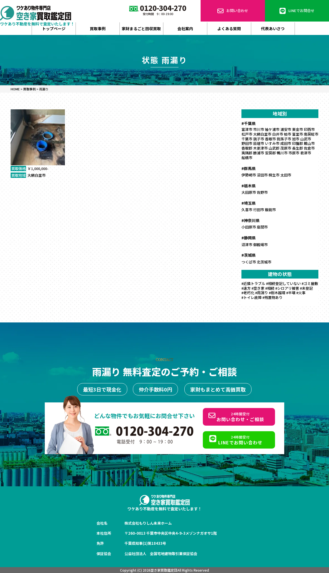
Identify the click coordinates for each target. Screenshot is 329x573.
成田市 (285, 143)
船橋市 (246, 157)
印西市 (309, 129)
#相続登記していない (283, 283)
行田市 (258, 209)
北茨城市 (264, 262)
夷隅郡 (246, 152)
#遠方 (246, 288)
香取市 (270, 139)
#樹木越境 (277, 292)
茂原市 (285, 148)
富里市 (297, 134)
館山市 (309, 143)
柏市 (287, 134)
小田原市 (248, 227)
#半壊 (290, 292)
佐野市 (262, 192)
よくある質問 (229, 28)
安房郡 (270, 152)
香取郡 (246, 148)
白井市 (277, 134)
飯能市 (270, 209)
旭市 (295, 139)
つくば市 (248, 262)
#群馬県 (248, 168)
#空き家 (258, 288)
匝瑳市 (258, 143)
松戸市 (246, 134)
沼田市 (262, 175)
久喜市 (246, 209)
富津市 (246, 129)
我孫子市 (284, 139)
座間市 (262, 227)
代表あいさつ (273, 28)
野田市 (246, 143)
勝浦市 (258, 152)
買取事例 (97, 28)
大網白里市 (36, 175)
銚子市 (258, 139)
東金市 (297, 129)
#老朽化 (247, 292)
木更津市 (260, 148)
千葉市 (246, 139)
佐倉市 (309, 148)
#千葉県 (248, 123)
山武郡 (274, 148)
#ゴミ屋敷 (310, 283)
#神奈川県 (250, 220)
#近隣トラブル (253, 283)
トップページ (53, 28)
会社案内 (185, 28)
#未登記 (306, 288)
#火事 (301, 292)
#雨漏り (261, 292)
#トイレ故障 (251, 297)
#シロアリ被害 (287, 288)
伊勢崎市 (248, 175)
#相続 (269, 288)
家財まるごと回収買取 (141, 28)
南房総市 (311, 134)
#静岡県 (248, 237)
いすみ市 (272, 143)
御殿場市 (260, 244)
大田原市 (248, 192)
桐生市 (274, 175)
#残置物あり (272, 297)
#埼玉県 (248, 203)
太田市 (285, 175)
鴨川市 (282, 152)
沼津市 (246, 244)
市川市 (258, 129)
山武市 (305, 139)
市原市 (293, 152)
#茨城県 (248, 255)
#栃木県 (248, 185)
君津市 (305, 152)
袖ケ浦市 (272, 129)
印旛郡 (297, 143)
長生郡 (297, 148)
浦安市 (285, 129)
